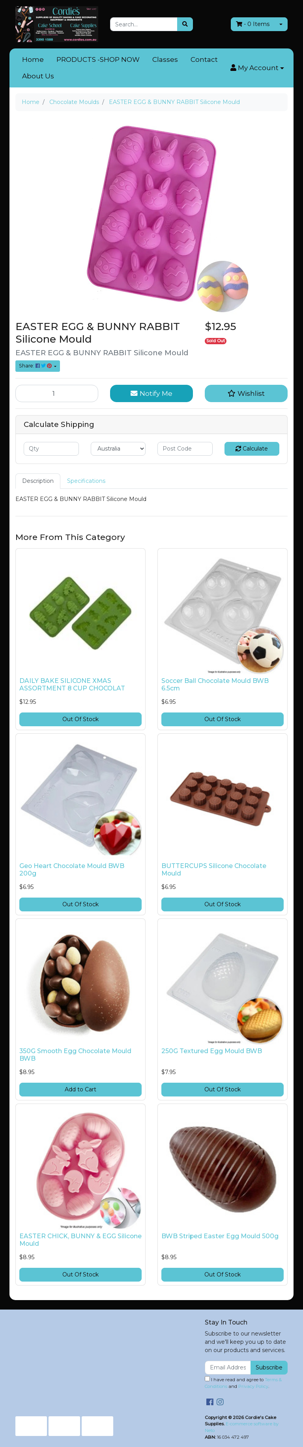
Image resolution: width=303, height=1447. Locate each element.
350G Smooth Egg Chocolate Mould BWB (75, 1054)
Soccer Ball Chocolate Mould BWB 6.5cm (215, 684)
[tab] (37, 481)
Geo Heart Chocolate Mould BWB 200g (71, 869)
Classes (165, 59)
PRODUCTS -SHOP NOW (98, 59)
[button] (257, 68)
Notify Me (151, 393)
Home (33, 59)
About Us (38, 76)
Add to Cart (80, 1089)
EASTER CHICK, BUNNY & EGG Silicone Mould (80, 1239)
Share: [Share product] (36, 366)
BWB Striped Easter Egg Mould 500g (220, 1236)
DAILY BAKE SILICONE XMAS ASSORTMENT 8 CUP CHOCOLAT (72, 684)
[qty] (51, 449)
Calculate (252, 448)
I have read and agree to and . (243, 1382)
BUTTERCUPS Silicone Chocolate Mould (213, 869)
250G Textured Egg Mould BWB (211, 1051)
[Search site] (185, 24)
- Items (252, 24)
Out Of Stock (80, 719)
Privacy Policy (253, 1386)
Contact (204, 59)
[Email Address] (228, 1368)
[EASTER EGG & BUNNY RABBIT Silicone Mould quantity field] (56, 393)
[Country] (118, 449)
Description (38, 480)
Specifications (86, 480)
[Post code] (185, 449)
